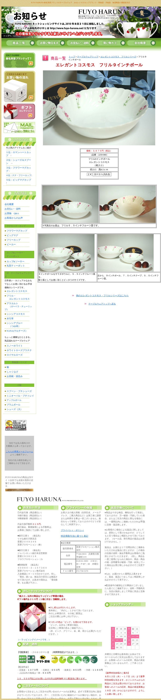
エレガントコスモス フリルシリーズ (118, 56)
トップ (72, 56)
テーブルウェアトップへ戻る (102, 304)
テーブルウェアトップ (87, 56)
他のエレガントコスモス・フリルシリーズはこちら (102, 295)
